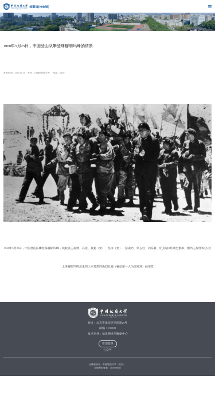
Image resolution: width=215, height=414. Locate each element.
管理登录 (108, 343)
